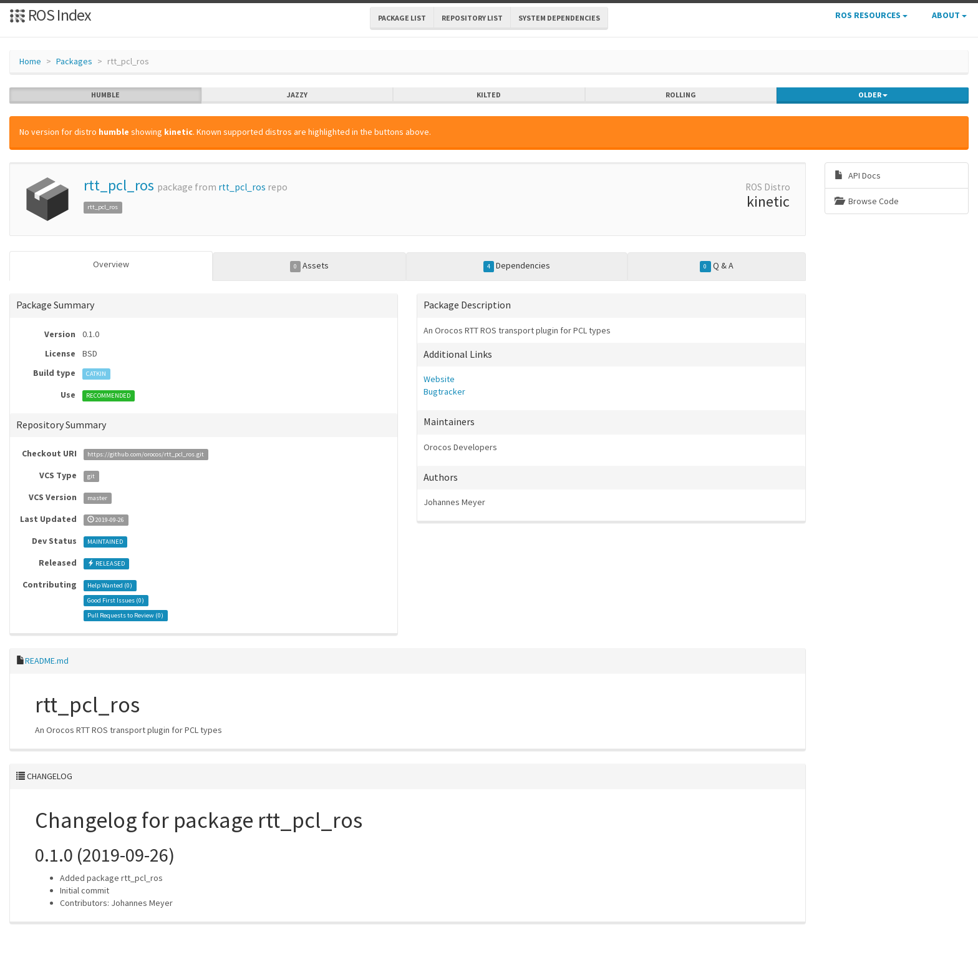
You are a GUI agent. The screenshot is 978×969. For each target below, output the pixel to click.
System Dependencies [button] (559, 17)
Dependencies (517, 266)
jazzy (297, 95)
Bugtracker (444, 391)
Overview (111, 264)
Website (439, 379)
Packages (74, 61)
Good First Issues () (115, 600)
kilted (489, 95)
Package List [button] (402, 17)
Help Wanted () (109, 585)
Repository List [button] (472, 17)
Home (30, 61)
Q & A (717, 266)
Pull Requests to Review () (125, 615)
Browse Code (867, 201)
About (949, 15)
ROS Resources (871, 15)
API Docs (858, 175)
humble (105, 95)
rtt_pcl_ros (119, 185)
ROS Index (50, 14)
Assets (309, 266)
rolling (681, 95)
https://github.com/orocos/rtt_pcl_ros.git (145, 454)
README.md (47, 660)
